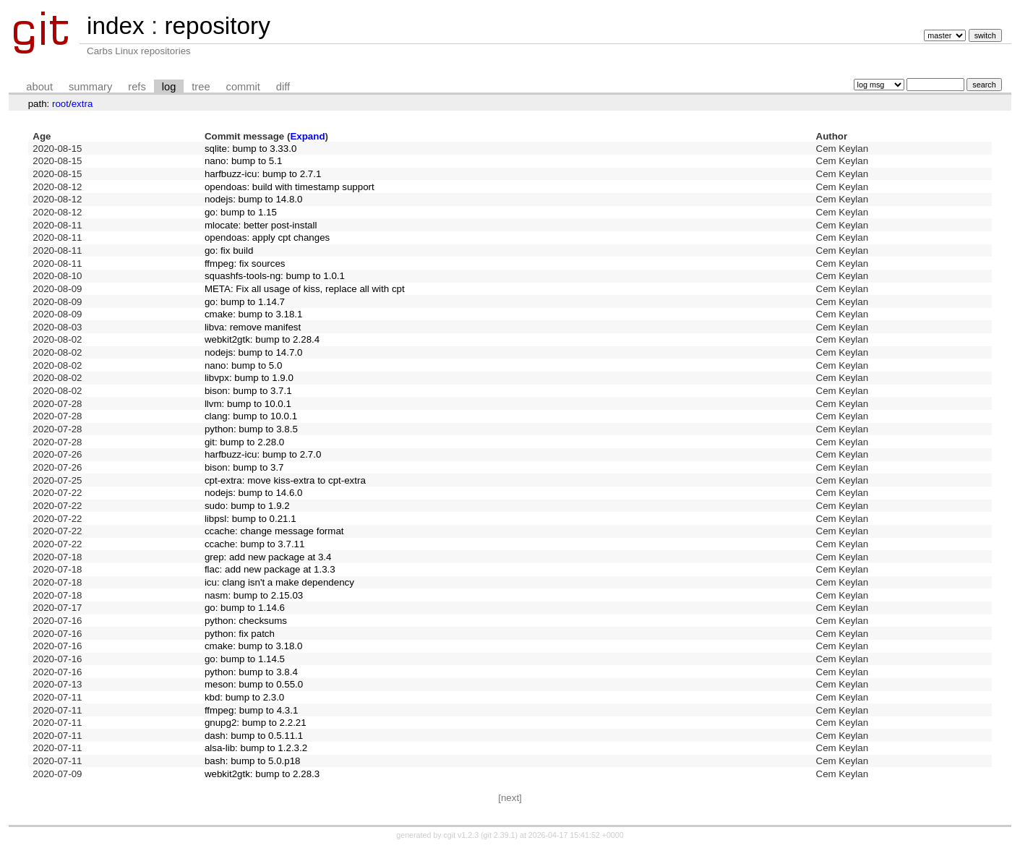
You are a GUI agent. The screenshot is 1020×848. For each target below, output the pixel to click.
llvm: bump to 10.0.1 (248, 403)
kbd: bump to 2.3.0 (244, 697)
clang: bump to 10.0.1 (251, 416)
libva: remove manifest (253, 327)
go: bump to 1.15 (241, 212)
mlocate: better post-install (261, 225)
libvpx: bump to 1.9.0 (249, 377)
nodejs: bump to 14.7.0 (254, 352)
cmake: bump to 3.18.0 (254, 646)
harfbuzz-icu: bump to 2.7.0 (263, 454)
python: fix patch (240, 633)
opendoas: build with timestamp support (289, 186)
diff (283, 87)
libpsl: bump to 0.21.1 (250, 518)
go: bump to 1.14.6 (245, 607)
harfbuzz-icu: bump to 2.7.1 (263, 173)
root (60, 103)
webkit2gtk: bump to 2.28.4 (262, 339)
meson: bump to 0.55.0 (254, 684)
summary (90, 87)
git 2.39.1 (499, 835)
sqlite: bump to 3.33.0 (250, 148)
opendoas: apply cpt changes (267, 237)
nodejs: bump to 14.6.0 (254, 492)
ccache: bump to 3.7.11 (255, 544)
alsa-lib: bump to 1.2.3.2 (256, 747)
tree (201, 87)
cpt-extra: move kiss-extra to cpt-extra (285, 480)
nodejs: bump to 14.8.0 (254, 199)
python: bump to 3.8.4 (251, 672)
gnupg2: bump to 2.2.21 (256, 722)
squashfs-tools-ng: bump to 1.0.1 (275, 275)
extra (82, 103)
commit (243, 87)
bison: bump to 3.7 (244, 467)
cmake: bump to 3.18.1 (254, 314)
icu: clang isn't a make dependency (279, 582)
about (39, 87)
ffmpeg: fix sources (245, 263)
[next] (510, 797)
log (169, 87)
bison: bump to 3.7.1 (248, 390)
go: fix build (229, 250)
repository (217, 25)
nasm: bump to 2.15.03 (254, 595)
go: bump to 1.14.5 (245, 659)
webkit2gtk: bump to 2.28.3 (262, 773)
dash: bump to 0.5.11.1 (254, 735)
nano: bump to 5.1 (243, 160)
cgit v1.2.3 (461, 835)
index (116, 25)
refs (136, 87)
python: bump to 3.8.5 (251, 429)
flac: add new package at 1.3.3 (270, 569)
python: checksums (246, 620)
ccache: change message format (274, 531)
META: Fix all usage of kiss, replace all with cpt (305, 288)
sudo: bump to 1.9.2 (247, 505)
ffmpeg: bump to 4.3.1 (251, 710)
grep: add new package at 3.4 (268, 557)
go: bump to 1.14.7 (245, 301)
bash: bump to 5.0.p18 (253, 760)
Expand (307, 136)
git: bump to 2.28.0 (244, 442)
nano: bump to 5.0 (243, 365)
